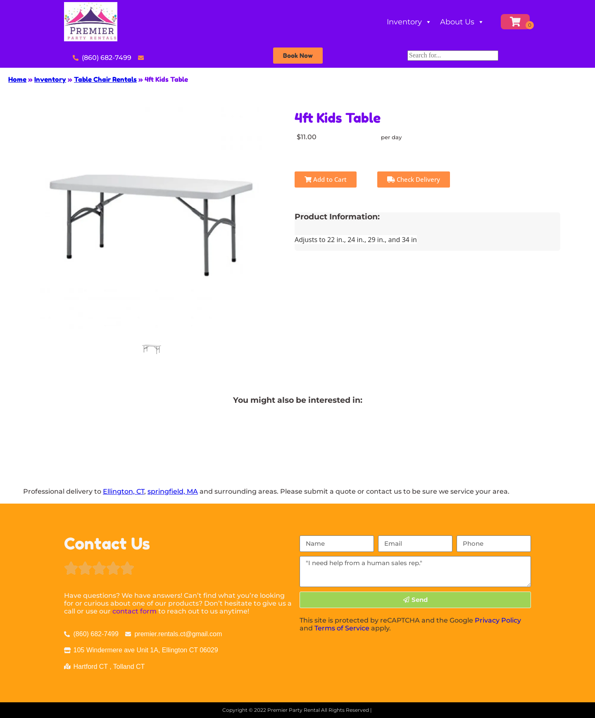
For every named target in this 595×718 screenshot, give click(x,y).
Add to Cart (326, 179)
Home (17, 79)
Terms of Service (341, 628)
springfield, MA (173, 491)
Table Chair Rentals (105, 79)
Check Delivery (413, 179)
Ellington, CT (123, 491)
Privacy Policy (498, 620)
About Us (462, 21)
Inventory (409, 21)
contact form (134, 611)
